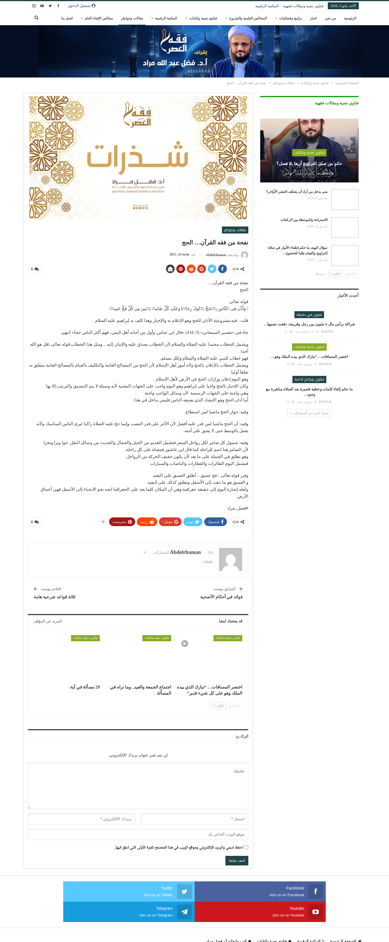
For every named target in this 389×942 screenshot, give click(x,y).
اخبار (313, 18)
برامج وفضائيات (290, 18)
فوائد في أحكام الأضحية (221, 595)
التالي (219, 704)
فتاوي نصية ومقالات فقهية (303, 6)
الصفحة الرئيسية (345, 920)
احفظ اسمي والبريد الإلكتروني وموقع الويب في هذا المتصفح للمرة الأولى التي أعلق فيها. (179, 847)
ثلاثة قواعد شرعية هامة (54, 595)
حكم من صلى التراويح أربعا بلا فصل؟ (309, 163)
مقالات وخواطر (132, 18)
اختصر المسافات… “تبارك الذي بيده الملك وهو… (309, 356)
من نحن (330, 18)
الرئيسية (350, 18)
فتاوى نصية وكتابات (203, 18)
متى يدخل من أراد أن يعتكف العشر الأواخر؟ (297, 192)
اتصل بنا (67, 18)
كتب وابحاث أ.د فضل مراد (228, 920)
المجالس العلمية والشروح (248, 18)
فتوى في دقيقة (309, 314)
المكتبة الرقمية (267, 6)
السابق (234, 704)
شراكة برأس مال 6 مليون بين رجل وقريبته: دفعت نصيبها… (309, 324)
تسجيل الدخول (82, 5)
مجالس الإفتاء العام (99, 18)
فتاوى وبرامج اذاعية (309, 379)
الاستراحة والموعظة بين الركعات (304, 220)
